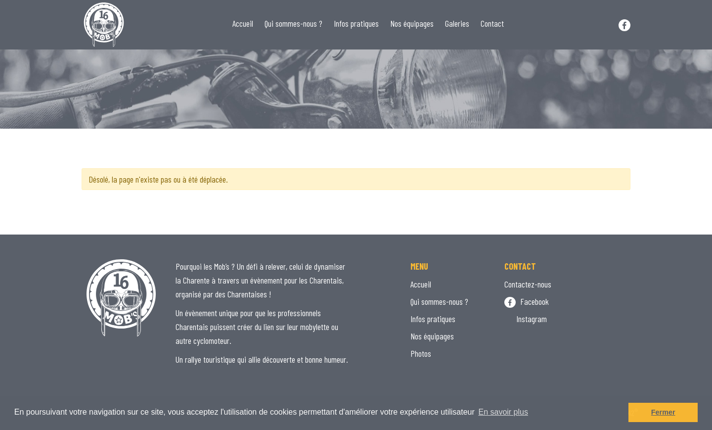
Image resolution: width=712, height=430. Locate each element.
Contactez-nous (527, 284)
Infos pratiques (356, 23)
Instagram (525, 318)
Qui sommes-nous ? (293, 23)
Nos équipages (412, 23)
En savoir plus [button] (503, 412)
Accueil (242, 23)
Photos (420, 353)
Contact (492, 23)
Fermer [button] (663, 412)
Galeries (457, 23)
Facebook (526, 301)
